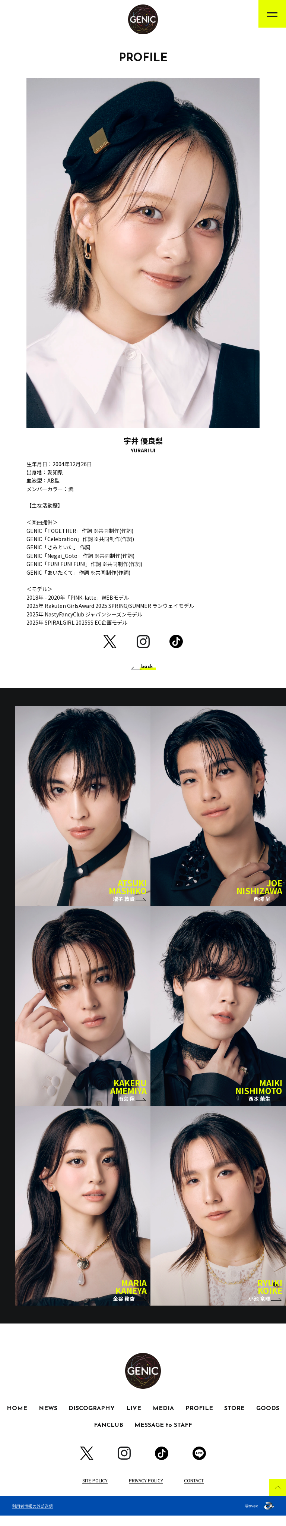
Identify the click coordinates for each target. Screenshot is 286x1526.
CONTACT (194, 1490)
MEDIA (163, 1419)
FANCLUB (108, 1436)
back (147, 666)
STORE (234, 1419)
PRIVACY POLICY (146, 1490)
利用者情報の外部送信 (32, 1516)
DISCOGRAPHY (92, 1419)
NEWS (48, 1419)
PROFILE (199, 1419)
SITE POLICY (95, 1490)
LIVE (133, 1419)
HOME (17, 1419)
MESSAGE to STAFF (163, 1436)
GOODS (267, 1419)
